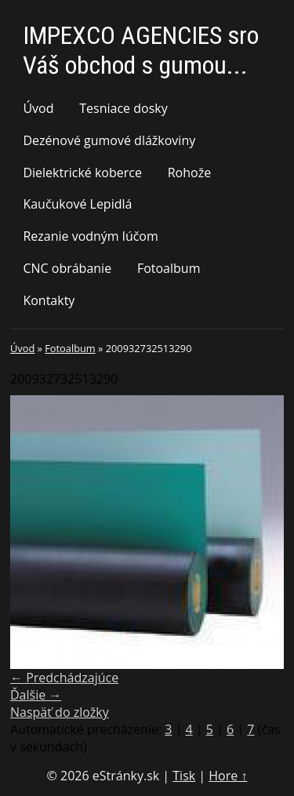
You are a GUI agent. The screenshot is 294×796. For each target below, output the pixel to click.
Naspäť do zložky (59, 712)
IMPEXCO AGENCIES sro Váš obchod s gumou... (141, 50)
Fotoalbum (169, 268)
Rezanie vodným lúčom (90, 236)
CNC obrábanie (67, 268)
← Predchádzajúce (64, 677)
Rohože (189, 172)
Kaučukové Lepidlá (77, 204)
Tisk (183, 775)
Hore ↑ (228, 775)
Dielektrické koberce (82, 172)
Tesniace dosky (123, 108)
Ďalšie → (35, 694)
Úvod (38, 108)
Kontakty (48, 300)
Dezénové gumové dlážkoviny (109, 140)
